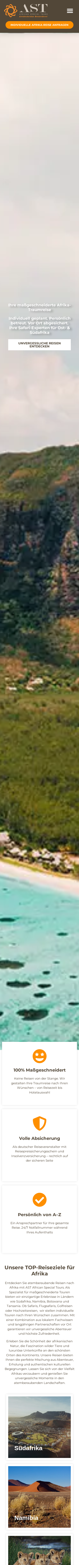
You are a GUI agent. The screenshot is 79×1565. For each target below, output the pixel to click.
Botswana (54, 1301)
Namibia (38, 1301)
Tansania (14, 1306)
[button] (70, 11)
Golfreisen (64, 1306)
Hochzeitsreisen (25, 1311)
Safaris (32, 1306)
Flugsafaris (47, 1306)
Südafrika (23, 1301)
